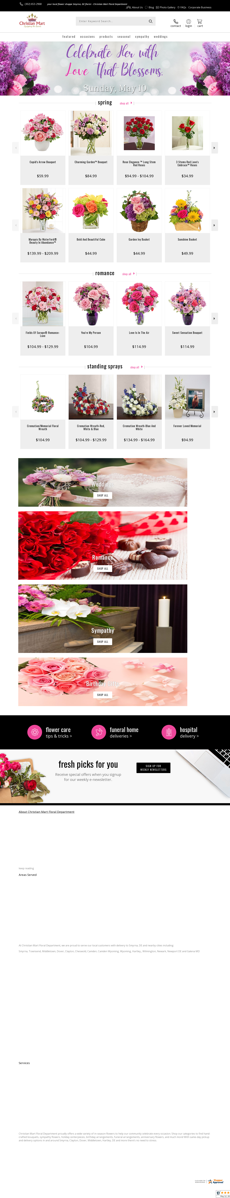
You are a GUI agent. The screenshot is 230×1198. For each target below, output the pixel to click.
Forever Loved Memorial (187, 422)
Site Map (203, 1194)
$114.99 (139, 343)
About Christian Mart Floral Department (46, 682)
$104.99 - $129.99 (42, 343)
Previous (15, 144)
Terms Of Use (145, 1194)
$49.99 (187, 249)
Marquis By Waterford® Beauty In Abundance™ (43, 237)
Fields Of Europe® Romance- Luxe (43, 330)
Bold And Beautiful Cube (91, 236)
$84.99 (91, 172)
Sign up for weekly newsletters (153, 638)
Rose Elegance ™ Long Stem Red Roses (139, 160)
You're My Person (91, 329)
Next (214, 144)
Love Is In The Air (139, 329)
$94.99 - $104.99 (139, 172)
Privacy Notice (163, 1194)
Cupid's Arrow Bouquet (43, 159)
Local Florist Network (184, 1194)
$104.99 (91, 343)
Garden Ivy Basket (139, 236)
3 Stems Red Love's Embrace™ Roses (187, 160)
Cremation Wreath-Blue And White (139, 424)
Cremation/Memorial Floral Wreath (43, 424)
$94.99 (187, 436)
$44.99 (91, 249)
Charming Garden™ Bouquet (91, 159)
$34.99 (187, 172)
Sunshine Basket (187, 236)
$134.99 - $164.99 (139, 436)
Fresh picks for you (88, 639)
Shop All (124, 99)
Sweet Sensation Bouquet (187, 329)
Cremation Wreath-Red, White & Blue (91, 424)
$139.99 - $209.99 (42, 249)
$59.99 (43, 172)
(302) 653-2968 (33, 4)
